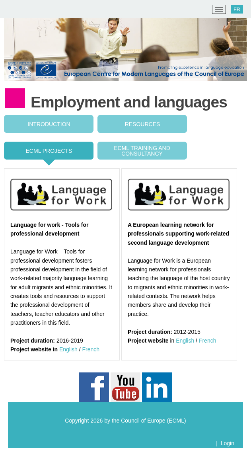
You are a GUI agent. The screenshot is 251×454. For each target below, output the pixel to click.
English (68, 349)
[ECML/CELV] (16, 9)
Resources (142, 124)
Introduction (48, 124)
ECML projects (49, 151)
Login (227, 443)
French (91, 349)
